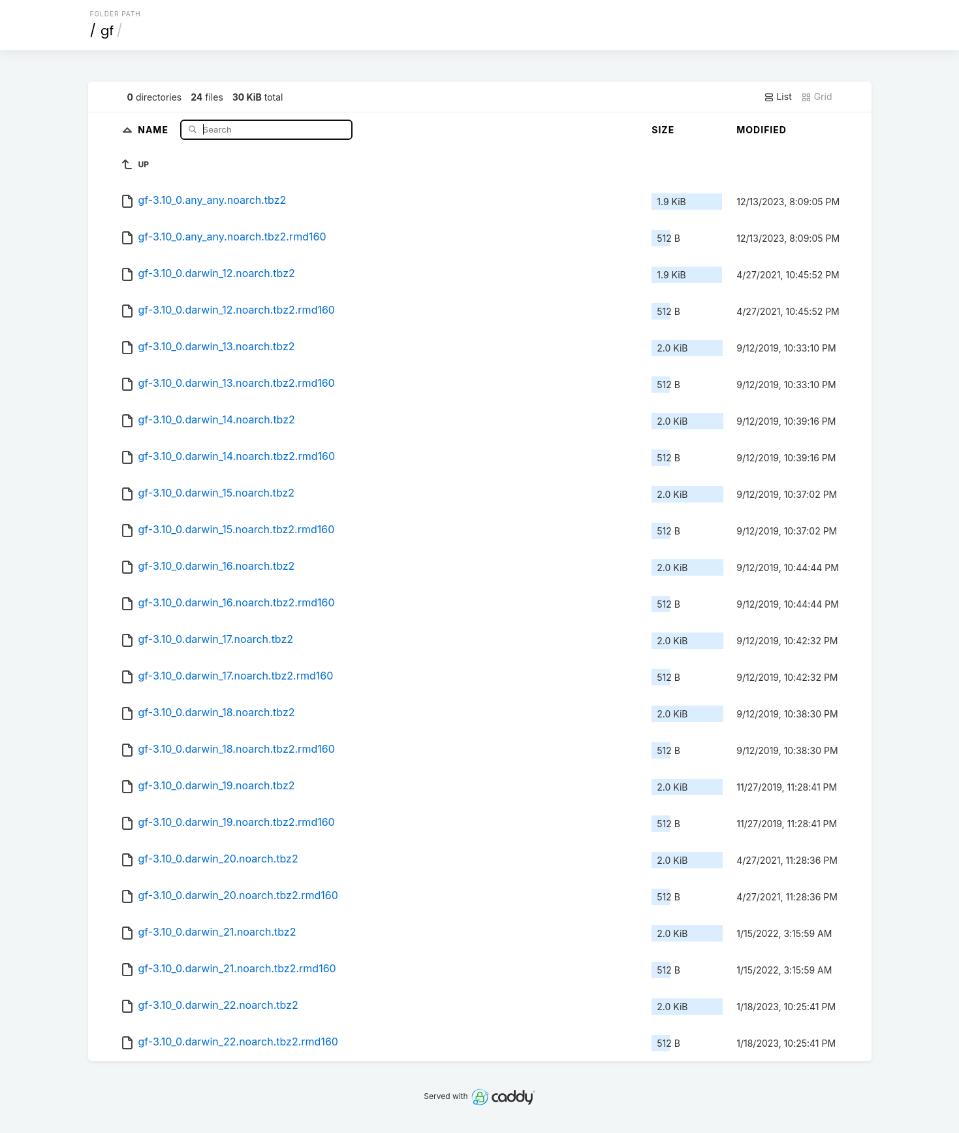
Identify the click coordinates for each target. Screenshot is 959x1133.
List (778, 97)
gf (107, 31)
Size (663, 129)
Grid (816, 97)
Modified (761, 129)
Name (154, 129)
